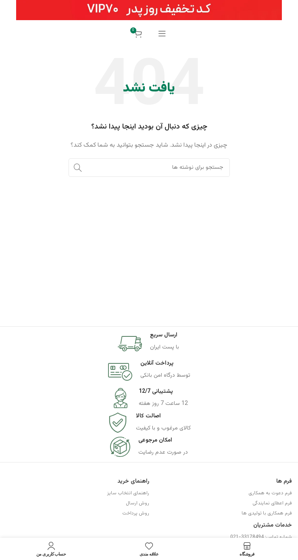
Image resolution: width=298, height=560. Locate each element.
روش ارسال (137, 503)
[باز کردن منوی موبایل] (162, 33)
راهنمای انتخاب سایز (128, 493)
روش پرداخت (135, 513)
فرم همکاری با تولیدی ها (267, 513)
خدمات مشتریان (272, 525)
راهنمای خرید (133, 481)
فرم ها (284, 481)
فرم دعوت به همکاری (270, 493)
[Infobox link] (149, 344)
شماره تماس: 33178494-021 (261, 537)
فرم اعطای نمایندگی (272, 503)
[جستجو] (149, 167)
